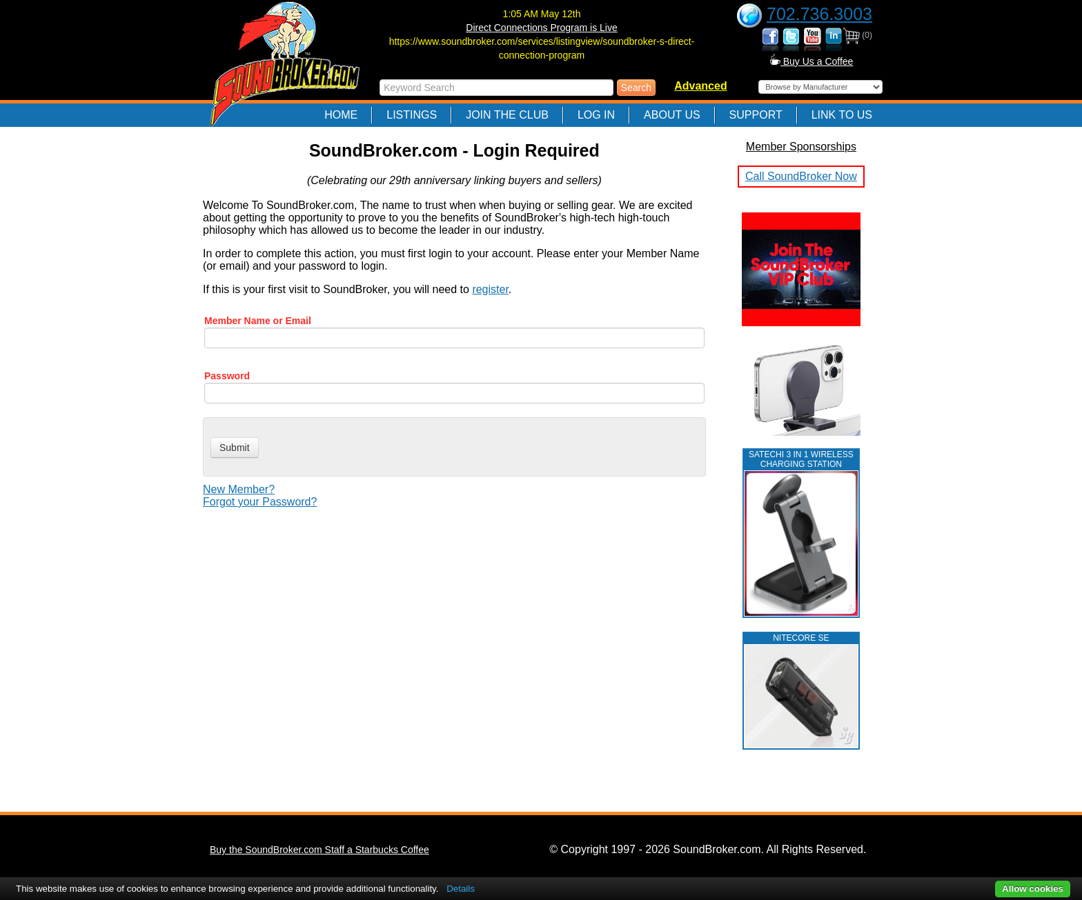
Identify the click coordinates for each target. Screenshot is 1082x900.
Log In (596, 115)
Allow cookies (1032, 888)
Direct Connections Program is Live (541, 27)
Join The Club (507, 115)
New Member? (239, 489)
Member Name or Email (257, 320)
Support (756, 115)
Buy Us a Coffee (812, 61)
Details (460, 888)
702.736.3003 (819, 13)
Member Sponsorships (801, 146)
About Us (672, 115)
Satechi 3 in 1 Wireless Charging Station (801, 459)
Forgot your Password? (260, 502)
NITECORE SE (801, 638)
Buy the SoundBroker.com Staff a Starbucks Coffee (319, 849)
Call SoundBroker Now (801, 176)
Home (340, 115)
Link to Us (842, 115)
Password (227, 375)
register (490, 289)
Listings (411, 115)
